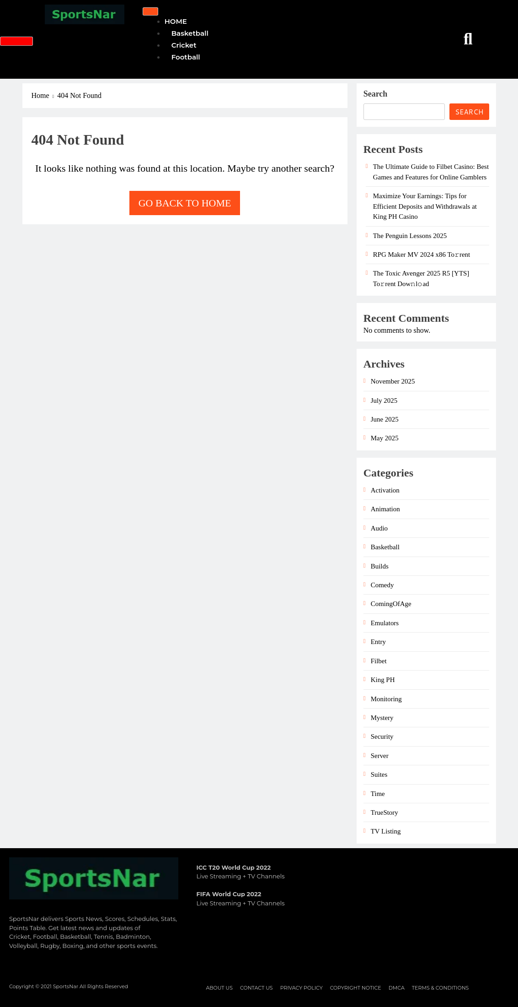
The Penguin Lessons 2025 (410, 235)
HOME (176, 21)
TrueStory (384, 812)
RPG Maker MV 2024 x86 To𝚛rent (421, 254)
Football (185, 57)
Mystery (382, 717)
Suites (379, 774)
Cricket (184, 45)
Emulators (385, 623)
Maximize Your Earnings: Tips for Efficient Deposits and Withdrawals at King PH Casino (425, 206)
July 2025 (384, 400)
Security (382, 736)
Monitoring (386, 699)
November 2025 (393, 381)
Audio (379, 528)
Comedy (382, 585)
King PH (383, 679)
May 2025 (385, 438)
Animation (385, 509)
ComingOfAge (391, 603)
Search (375, 93)
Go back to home (185, 203)
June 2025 (385, 419)
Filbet (379, 661)
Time (378, 793)
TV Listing (386, 831)
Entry (378, 641)
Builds (380, 566)
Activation (385, 490)
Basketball (189, 33)
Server (380, 755)
